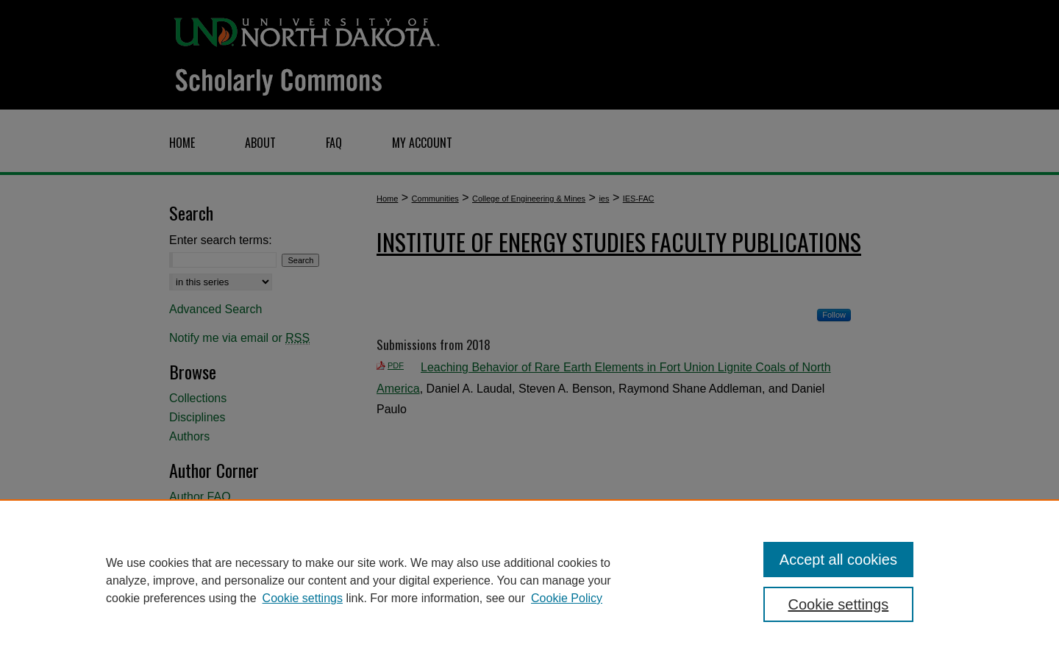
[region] (529, 580)
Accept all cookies (838, 559)
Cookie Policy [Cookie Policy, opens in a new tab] (566, 598)
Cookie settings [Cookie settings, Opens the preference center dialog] (838, 604)
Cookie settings (303, 598)
